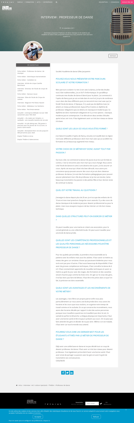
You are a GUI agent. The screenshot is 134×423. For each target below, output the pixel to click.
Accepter (37, 417)
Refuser (96, 417)
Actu (39, 2)
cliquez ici (46, 421)
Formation (30, 2)
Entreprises (47, 2)
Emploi (20, 2)
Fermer (126, 410)
